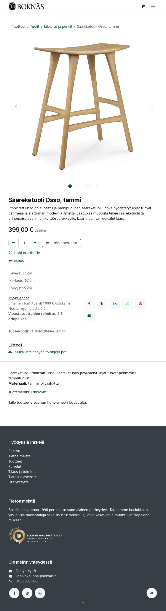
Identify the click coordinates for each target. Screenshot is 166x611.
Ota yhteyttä (18, 482)
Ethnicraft (39, 392)
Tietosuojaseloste (23, 477)
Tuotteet (19, 26)
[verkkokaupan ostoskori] (143, 6)
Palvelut (14, 466)
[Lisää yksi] (35, 243)
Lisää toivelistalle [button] (24, 253)
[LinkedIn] (115, 303)
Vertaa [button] (16, 261)
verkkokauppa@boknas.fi (36, 576)
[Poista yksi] (13, 243)
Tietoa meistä (19, 456)
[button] (15, 106)
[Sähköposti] (89, 315)
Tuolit (34, 26)
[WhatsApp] (128, 303)
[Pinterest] (140, 303)
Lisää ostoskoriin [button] (61, 243)
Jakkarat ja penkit (58, 26)
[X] (102, 303)
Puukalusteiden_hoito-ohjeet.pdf (37, 352)
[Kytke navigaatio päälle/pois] (153, 6)
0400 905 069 (27, 581)
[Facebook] (89, 303)
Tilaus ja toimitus (22, 471)
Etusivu (14, 451)
